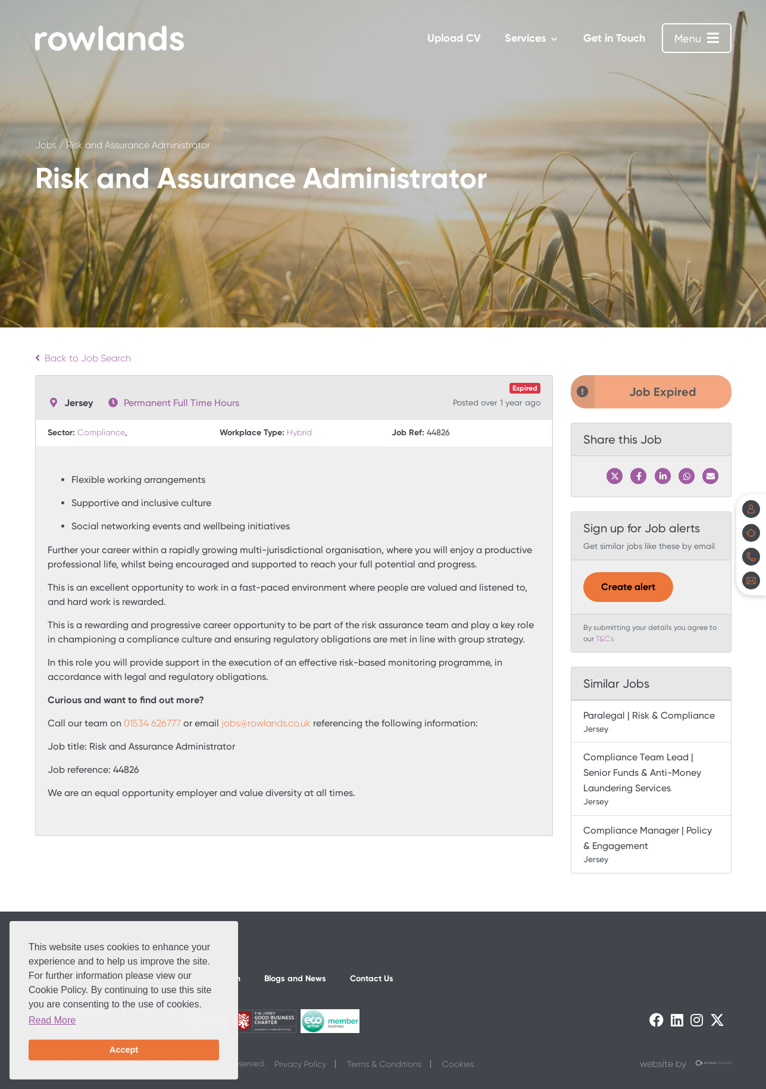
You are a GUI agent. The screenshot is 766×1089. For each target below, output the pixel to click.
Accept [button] (124, 1049)
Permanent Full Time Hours (181, 402)
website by (685, 1063)
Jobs (46, 145)
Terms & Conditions (384, 1064)
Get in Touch (614, 38)
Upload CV (454, 38)
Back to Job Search (83, 358)
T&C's (605, 639)
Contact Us (371, 978)
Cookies (458, 1064)
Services (525, 38)
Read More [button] (52, 1020)
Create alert (628, 586)
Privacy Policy (300, 1064)
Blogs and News (295, 978)
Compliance (101, 432)
